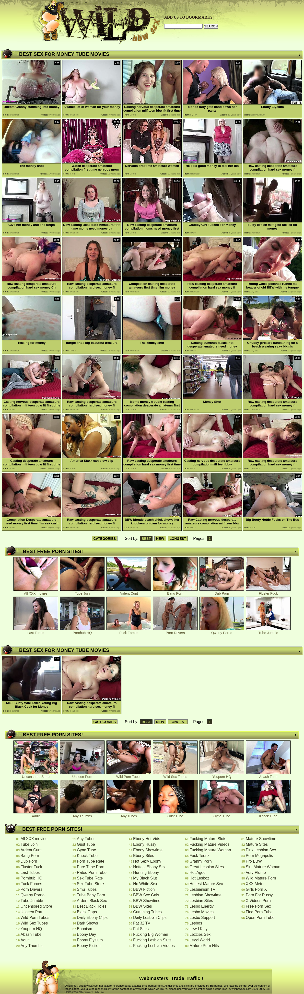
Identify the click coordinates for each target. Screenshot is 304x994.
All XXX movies (35, 591)
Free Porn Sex (258, 906)
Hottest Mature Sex (206, 884)
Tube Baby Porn (91, 895)
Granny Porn (200, 861)
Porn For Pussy (259, 895)
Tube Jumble (268, 631)
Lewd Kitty (198, 929)
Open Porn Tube (260, 917)
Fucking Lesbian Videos (154, 946)
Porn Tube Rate (90, 861)
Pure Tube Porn (90, 867)
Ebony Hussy (144, 844)
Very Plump (256, 872)
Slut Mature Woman (263, 867)
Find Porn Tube (259, 912)
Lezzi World (199, 940)
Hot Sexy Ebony (147, 861)
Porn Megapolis (259, 856)
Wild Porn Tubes (128, 775)
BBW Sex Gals (146, 895)
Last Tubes (35, 631)
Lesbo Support (202, 917)
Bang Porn (175, 591)
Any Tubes (128, 814)
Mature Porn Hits (204, 946)
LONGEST (178, 539)
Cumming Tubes (147, 912)
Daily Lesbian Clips (149, 917)
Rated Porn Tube (91, 872)
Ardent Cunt (128, 591)
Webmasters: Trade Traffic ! (171, 978)
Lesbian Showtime (205, 895)
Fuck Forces (128, 631)
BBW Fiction (144, 889)
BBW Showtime (146, 901)
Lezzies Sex (199, 934)
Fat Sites (141, 929)
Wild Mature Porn (261, 878)
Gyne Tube (221, 814)
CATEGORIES (105, 539)
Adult (35, 814)
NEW (160, 539)
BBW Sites (142, 906)
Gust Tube (175, 814)
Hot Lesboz (199, 878)
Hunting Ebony (146, 872)
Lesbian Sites (201, 901)
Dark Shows (87, 923)
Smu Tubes (87, 889)
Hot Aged (197, 872)
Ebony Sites (143, 856)
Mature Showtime (261, 839)
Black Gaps (87, 912)
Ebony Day (86, 934)
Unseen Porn (82, 775)
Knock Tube (268, 814)
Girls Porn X (256, 889)
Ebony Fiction (89, 946)
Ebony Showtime (148, 850)
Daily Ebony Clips (92, 917)
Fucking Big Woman (150, 934)
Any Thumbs (82, 814)
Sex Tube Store (90, 884)
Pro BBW (254, 861)
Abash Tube (268, 775)
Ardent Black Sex (92, 901)
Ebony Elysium (90, 940)
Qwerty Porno (221, 631)
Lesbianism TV (202, 889)
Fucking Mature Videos (209, 844)
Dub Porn (221, 591)
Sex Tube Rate (90, 878)
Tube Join (82, 591)
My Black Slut (145, 878)
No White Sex (145, 884)
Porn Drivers (175, 631)
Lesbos (195, 923)
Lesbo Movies (201, 912)
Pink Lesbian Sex (261, 850)
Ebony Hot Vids (146, 839)
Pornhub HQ (82, 631)
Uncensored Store (35, 775)
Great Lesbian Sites (206, 867)
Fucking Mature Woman (210, 850)
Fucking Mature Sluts (207, 839)
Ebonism (84, 929)
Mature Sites (257, 844)
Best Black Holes (91, 906)
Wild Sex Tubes (175, 775)
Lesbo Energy (201, 906)
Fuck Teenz (199, 856)
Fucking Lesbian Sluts (152, 940)
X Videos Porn (258, 901)
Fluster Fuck (268, 591)
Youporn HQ (221, 775)
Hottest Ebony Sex (149, 867)
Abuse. (100, 992)
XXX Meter (255, 884)
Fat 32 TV (141, 923)
